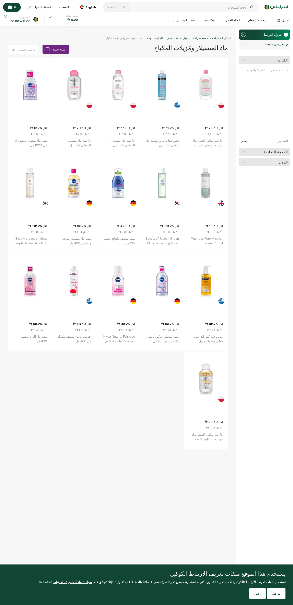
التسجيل (64, 7)
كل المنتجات (220, 38)
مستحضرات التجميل (195, 38)
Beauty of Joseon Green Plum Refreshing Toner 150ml (162, 243)
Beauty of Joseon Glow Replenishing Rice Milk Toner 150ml (31, 243)
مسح (244, 141)
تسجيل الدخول (39, 7)
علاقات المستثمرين (184, 20)
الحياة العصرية (231, 20)
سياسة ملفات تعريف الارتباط (72, 582)
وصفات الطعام (257, 20)
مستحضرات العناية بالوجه (267, 70)
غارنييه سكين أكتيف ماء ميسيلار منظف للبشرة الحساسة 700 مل (208, 145)
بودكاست (209, 20)
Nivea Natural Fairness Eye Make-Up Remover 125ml (119, 341)
